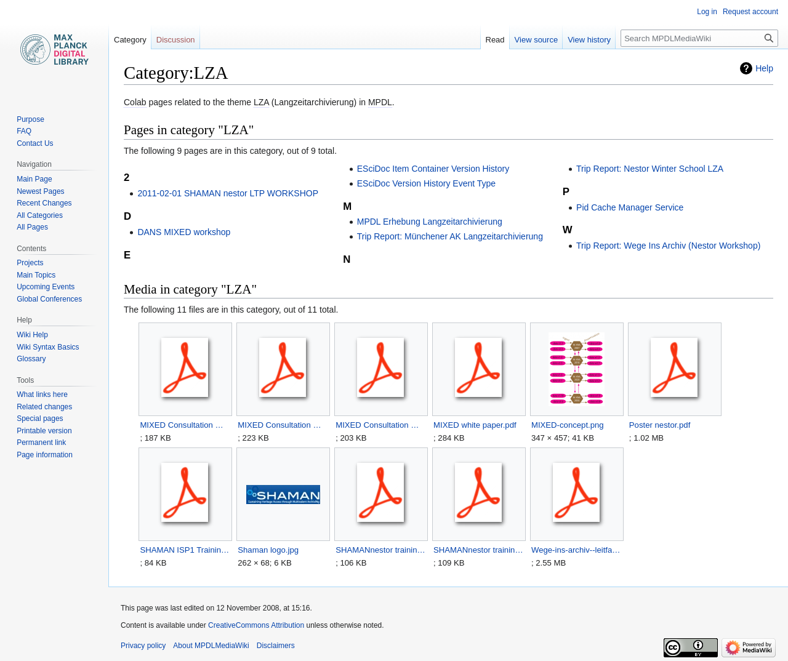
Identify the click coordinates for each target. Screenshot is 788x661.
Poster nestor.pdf (659, 425)
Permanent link (41, 442)
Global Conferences (49, 299)
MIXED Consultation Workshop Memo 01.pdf (185, 425)
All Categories (40, 215)
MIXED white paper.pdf (475, 425)
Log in (707, 11)
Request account (750, 11)
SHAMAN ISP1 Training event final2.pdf (185, 550)
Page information (45, 455)
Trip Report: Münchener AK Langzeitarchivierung (450, 236)
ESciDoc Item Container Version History (433, 169)
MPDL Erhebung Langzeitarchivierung (429, 221)
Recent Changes (44, 203)
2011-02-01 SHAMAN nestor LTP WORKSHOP (227, 193)
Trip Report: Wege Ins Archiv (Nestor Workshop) (668, 245)
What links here (42, 394)
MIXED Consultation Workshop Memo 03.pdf (381, 425)
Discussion (175, 39)
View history (589, 39)
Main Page (34, 179)
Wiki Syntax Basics (48, 347)
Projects (30, 262)
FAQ (24, 131)
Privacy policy (143, 645)
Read (495, 39)
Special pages (40, 418)
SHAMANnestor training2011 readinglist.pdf (478, 550)
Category (130, 39)
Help (764, 68)
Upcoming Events (45, 286)
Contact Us (35, 143)
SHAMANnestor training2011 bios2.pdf (381, 550)
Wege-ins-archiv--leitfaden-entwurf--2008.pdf (576, 550)
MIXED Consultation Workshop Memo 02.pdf (283, 425)
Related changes (44, 407)
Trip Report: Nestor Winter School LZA (649, 169)
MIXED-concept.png (567, 425)
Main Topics (36, 275)
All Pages (32, 227)
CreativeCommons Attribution (256, 625)
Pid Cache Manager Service (629, 207)
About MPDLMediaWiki (211, 645)
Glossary (31, 359)
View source (536, 39)
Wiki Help (32, 334)
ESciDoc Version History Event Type (426, 183)
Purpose (30, 119)
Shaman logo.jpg (268, 550)
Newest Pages (40, 191)
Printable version (44, 431)
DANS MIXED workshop (183, 232)
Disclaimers (276, 645)
